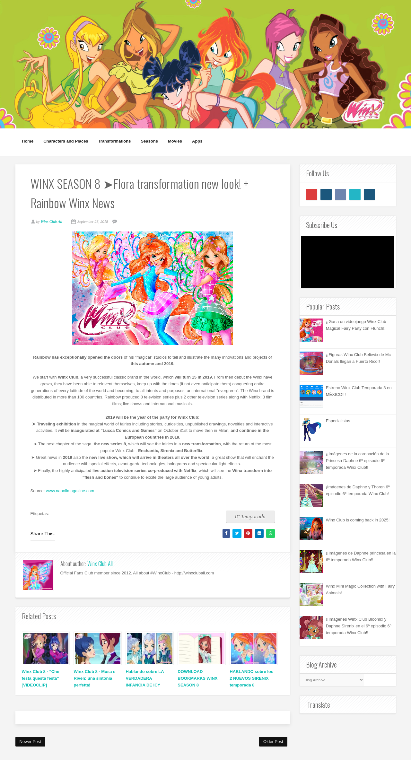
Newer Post (30, 742)
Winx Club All (100, 564)
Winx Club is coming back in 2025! (358, 520)
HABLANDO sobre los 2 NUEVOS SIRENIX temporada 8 (251, 679)
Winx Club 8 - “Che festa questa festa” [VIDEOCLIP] (40, 679)
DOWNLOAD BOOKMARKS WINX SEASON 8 (197, 679)
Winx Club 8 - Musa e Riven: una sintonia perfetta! (94, 679)
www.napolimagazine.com (71, 491)
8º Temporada (249, 517)
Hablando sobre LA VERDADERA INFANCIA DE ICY (145, 679)
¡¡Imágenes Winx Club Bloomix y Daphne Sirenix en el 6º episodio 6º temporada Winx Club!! (358, 626)
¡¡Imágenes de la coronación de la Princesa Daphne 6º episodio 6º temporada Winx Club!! (357, 460)
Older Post (273, 742)
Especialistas (338, 420)
